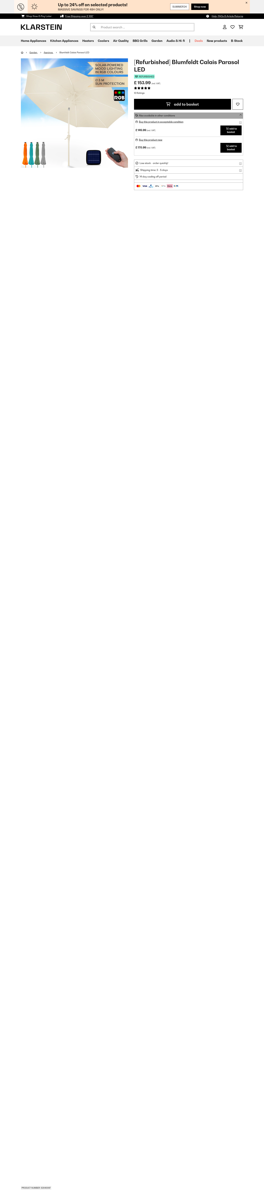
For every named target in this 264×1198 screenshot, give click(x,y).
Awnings (48, 52)
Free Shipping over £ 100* (79, 16)
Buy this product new (150, 139)
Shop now (200, 6)
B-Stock (237, 41)
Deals (199, 41)
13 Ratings (139, 93)
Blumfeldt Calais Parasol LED (74, 52)
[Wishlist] (232, 27)
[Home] (25, 52)
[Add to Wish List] (237, 104)
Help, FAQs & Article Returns (227, 16)
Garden (33, 52)
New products (217, 41)
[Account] (224, 27)
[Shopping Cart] (241, 27)
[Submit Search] (94, 27)
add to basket (182, 104)
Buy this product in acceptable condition (161, 121)
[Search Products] (142, 27)
